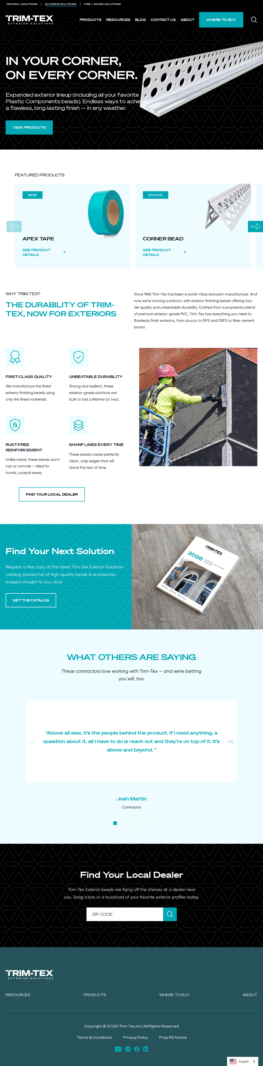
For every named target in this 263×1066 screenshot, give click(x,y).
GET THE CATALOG (31, 600)
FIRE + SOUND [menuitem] (102, 4)
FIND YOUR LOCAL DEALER (52, 494)
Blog (140, 19)
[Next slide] (255, 226)
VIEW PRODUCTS (29, 127)
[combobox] (242, 1061)
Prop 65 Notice (173, 1037)
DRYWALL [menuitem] (22, 4)
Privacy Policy (135, 1037)
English (239, 1061)
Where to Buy (221, 19)
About (187, 19)
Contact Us (163, 19)
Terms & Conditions (94, 1037)
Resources (118, 19)
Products (91, 19)
